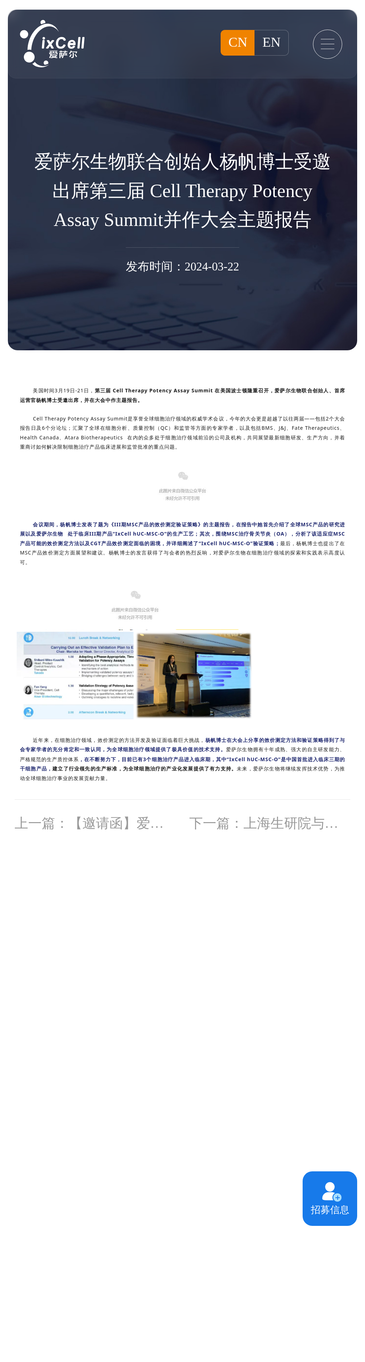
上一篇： (95, 823)
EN (271, 42)
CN (237, 42)
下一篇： (269, 823)
